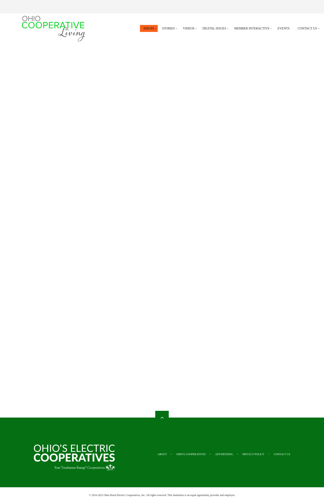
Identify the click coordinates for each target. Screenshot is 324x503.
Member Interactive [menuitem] (252, 28)
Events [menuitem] (283, 28)
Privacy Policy (253, 454)
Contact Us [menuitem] (307, 28)
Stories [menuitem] (168, 28)
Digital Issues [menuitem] (214, 28)
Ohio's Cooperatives (191, 454)
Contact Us (282, 454)
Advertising (224, 454)
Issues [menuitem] (149, 28)
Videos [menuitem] (188, 28)
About (162, 454)
